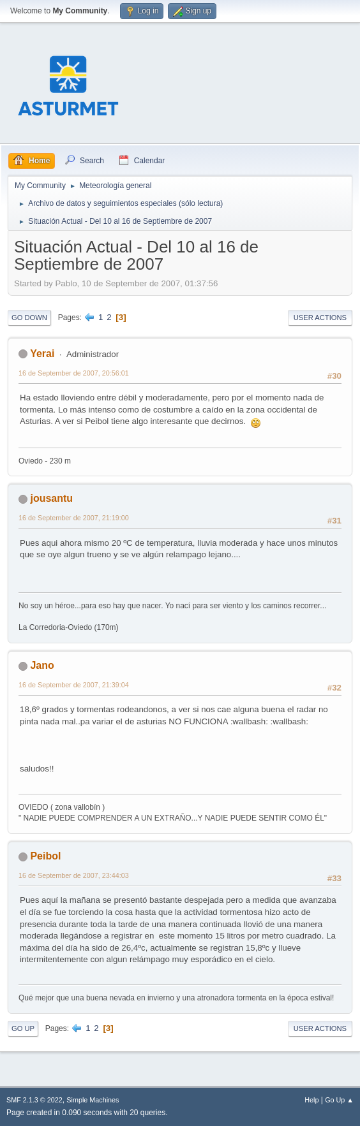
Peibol (45, 856)
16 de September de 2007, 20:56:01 (74, 373)
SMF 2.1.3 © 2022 (34, 1100)
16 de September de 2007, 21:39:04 (74, 685)
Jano (42, 665)
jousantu (51, 498)
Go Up (22, 1028)
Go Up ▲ (339, 1100)
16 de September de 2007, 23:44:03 (74, 875)
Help (311, 1100)
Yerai (42, 353)
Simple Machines (92, 1100)
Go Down (29, 317)
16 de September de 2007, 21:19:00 (74, 518)
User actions (320, 317)
